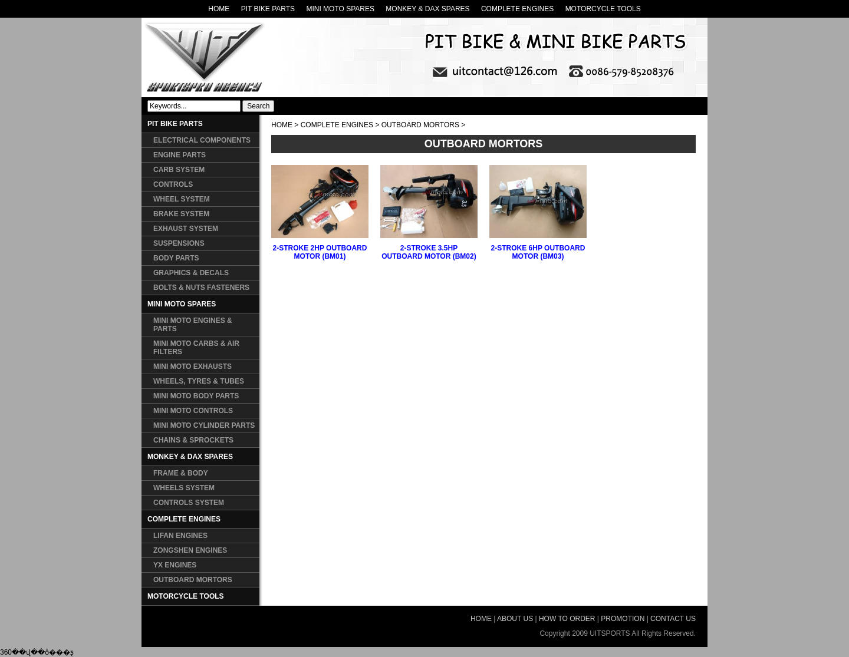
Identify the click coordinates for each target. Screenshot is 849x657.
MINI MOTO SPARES (340, 9)
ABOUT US (515, 619)
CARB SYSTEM (179, 170)
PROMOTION (622, 619)
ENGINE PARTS (179, 155)
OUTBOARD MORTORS (192, 580)
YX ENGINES (174, 565)
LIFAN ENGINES (180, 535)
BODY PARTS (176, 258)
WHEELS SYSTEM (184, 488)
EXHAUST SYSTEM (185, 228)
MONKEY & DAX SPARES (427, 9)
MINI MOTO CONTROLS (193, 411)
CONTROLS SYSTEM (188, 502)
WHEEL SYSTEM (181, 199)
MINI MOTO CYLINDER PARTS (204, 425)
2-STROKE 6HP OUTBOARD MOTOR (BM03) (538, 252)
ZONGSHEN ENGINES (190, 550)
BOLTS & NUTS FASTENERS (201, 287)
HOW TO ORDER (567, 619)
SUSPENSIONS (179, 243)
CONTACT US (673, 619)
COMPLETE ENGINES (517, 9)
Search (258, 106)
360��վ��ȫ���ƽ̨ (37, 652)
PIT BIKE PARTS (268, 9)
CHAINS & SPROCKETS (193, 440)
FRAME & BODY (180, 473)
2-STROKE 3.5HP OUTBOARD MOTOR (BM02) (428, 252)
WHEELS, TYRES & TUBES (198, 381)
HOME (218, 9)
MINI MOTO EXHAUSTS (192, 366)
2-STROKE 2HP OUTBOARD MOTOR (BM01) (320, 252)
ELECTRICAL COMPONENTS (202, 140)
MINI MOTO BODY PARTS (196, 396)
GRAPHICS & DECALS (191, 273)
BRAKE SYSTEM (181, 214)
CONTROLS (173, 184)
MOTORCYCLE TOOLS (603, 9)
